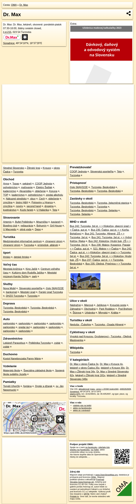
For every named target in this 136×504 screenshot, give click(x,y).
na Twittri (95, 450)
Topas (15, 183)
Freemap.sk (96, 160)
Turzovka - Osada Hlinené (109, 324)
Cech (42, 198)
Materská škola (11, 370)
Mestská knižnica (12, 269)
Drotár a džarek (43, 386)
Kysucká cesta (118, 305)
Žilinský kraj (33, 168)
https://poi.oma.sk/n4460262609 (120, 160)
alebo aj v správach (81, 410)
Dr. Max (23, 5)
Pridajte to (74, 496)
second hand (34, 206)
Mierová (88, 305)
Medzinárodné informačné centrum (22, 241)
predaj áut (24, 327)
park (34, 276)
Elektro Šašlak (44, 187)
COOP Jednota (43, 183)
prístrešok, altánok (48, 245)
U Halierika (43, 210)
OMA (14, 5)
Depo (38, 229)
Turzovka (18, 171)
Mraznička (42, 222)
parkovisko (9, 323)
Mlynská (103, 312)
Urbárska (90, 312)
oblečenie (40, 191)
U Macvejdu (9, 229)
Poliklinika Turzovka (40, 343)
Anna (6, 183)
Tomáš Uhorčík (11, 386)
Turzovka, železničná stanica (113, 203)
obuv (33, 198)
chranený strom (53, 241)
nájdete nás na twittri (82, 405)
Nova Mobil (9, 288)
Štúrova (77, 312)
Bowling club (10, 225)
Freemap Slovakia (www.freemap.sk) (87, 480)
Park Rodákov (107, 309)
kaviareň (55, 222)
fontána (27, 386)
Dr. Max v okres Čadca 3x (84, 364)
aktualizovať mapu (87, 389)
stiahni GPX (75, 394)
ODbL (93, 477)
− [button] (7, 94)
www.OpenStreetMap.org (106, 475)
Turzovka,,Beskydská (15, 307)
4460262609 (125, 389)
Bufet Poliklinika (24, 222)
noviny (19, 206)
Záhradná (75, 309)
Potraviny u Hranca (42, 202)
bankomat (11, 292)
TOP (5, 195)
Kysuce (47, 168)
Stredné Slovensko (13, 168)
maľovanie (27, 187)
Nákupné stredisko (16, 198)
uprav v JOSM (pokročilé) (107, 389)
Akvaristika (25, 191)
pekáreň (27, 183)
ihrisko (6, 257)
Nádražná (75, 305)
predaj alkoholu (54, 195)
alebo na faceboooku (82, 408)
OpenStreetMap (80, 160)
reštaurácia (27, 225)
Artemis (7, 222)
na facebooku (91, 447)
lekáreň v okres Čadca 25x (84, 368)
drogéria (49, 206)
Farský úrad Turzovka (51, 292)
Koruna (53, 191)
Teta (54, 210)
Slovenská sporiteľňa (30, 288)
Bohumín (41, 225)
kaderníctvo (9, 191)
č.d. (7, 32)
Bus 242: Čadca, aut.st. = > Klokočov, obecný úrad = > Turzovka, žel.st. (101, 252)
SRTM (86, 494)
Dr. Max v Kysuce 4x (111, 364)
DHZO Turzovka (15, 296)
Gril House (56, 225)
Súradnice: (9, 43)
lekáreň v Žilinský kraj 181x (90, 375)
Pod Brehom (125, 309)
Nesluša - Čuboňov (80, 324)
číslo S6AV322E (55, 288)
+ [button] (7, 89)
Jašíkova (101, 305)
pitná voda (25, 229)
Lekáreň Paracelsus (14, 343)
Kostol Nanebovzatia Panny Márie (22, 358)
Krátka (114, 312)
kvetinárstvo (9, 210)
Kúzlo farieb (26, 210)
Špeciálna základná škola (37, 370)
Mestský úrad (27, 292)
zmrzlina (8, 202)
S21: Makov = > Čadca (106, 248)
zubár (57, 343)
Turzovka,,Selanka (107, 210)
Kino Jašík (31, 269)
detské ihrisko (21, 257)
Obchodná (90, 309)
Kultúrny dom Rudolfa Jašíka (28, 272)
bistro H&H (22, 202)
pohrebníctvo (10, 187)
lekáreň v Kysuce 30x (113, 368)
